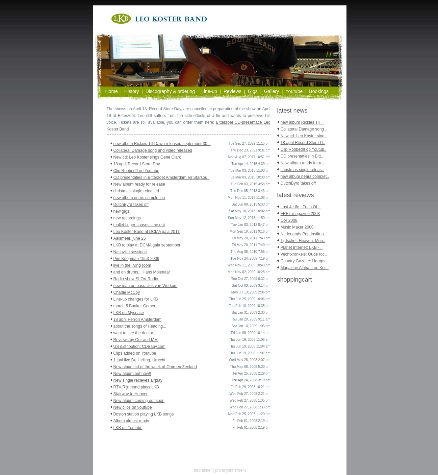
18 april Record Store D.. (303, 142)
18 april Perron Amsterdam (137, 319)
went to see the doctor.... (135, 333)
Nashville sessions (130, 252)
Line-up (209, 91)
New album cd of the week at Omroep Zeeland (155, 366)
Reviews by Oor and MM (135, 339)
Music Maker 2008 (297, 227)
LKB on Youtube (128, 427)
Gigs (253, 91)
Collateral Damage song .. (304, 129)
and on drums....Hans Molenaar (141, 272)
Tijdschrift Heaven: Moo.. (303, 240)
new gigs (121, 211)
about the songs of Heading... (139, 326)
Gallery (271, 91)
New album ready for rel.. (303, 163)
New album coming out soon (138, 400)
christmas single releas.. (302, 169)
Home (111, 91)
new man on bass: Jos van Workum (145, 285)
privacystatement (230, 470)
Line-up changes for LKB (135, 299)
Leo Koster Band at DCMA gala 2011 (146, 231)
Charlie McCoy (126, 292)
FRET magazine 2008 (300, 213)
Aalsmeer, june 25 (129, 238)
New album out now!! (132, 373)
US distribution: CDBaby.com (139, 346)
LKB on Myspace (128, 312)
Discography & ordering (170, 91)
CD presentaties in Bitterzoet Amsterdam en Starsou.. (161, 177)
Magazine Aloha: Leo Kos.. (305, 267)
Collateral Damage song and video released (152, 150)
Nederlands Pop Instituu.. (303, 234)
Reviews (232, 91)
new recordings (127, 218)
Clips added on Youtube (134, 353)
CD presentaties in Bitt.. (302, 156)
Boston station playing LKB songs (143, 414)
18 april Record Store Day (136, 164)
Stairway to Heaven (131, 393)
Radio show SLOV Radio (135, 279)
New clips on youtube (132, 407)
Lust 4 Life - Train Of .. (301, 207)
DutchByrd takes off (131, 204)
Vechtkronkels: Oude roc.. (304, 254)
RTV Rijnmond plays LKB (136, 387)
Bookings (319, 91)
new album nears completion (139, 197)
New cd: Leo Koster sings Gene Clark (147, 157)
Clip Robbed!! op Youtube (136, 170)
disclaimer (203, 470)
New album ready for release (139, 184)
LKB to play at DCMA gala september (147, 245)
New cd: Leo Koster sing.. (304, 136)
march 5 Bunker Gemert (135, 306)
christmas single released (136, 191)
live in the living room (132, 265)
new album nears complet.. (305, 176)
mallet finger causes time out (139, 224)
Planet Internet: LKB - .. (302, 247)
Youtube (294, 91)
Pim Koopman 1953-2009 (136, 258)
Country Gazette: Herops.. (304, 261)
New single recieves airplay (137, 380)
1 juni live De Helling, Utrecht (139, 360)
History (131, 91)
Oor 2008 (289, 220)
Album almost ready (131, 421)
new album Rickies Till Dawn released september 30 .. (162, 143)
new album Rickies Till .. (302, 122)
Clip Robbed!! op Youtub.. (304, 149)
